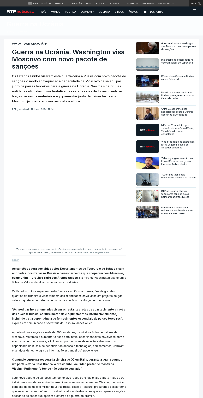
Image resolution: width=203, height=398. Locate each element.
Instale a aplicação (149, 360)
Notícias (23, 32)
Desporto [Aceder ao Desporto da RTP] (60, 3)
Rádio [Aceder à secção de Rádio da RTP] (89, 3)
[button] (188, 11)
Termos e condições (113, 392)
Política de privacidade (65, 392)
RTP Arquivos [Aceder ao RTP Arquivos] (166, 3)
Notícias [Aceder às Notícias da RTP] (46, 3)
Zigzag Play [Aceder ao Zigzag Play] (131, 3)
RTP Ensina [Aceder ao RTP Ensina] (148, 3)
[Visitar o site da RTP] (33, 3)
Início (10, 32)
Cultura (104, 11)
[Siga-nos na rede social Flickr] (29, 379)
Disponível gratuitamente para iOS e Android (163, 370)
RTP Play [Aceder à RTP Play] (101, 3)
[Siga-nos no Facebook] (9, 379)
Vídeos (119, 11)
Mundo (55, 11)
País (43, 11)
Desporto (153, 11)
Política (70, 11)
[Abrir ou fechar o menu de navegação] (193, 11)
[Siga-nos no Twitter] (14, 379)
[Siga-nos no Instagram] (19, 379)
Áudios (133, 11)
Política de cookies (89, 392)
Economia (87, 11)
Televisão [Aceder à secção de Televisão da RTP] (76, 3)
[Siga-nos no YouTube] (24, 379)
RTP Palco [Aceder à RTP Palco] (115, 3)
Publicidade (61, 394)
